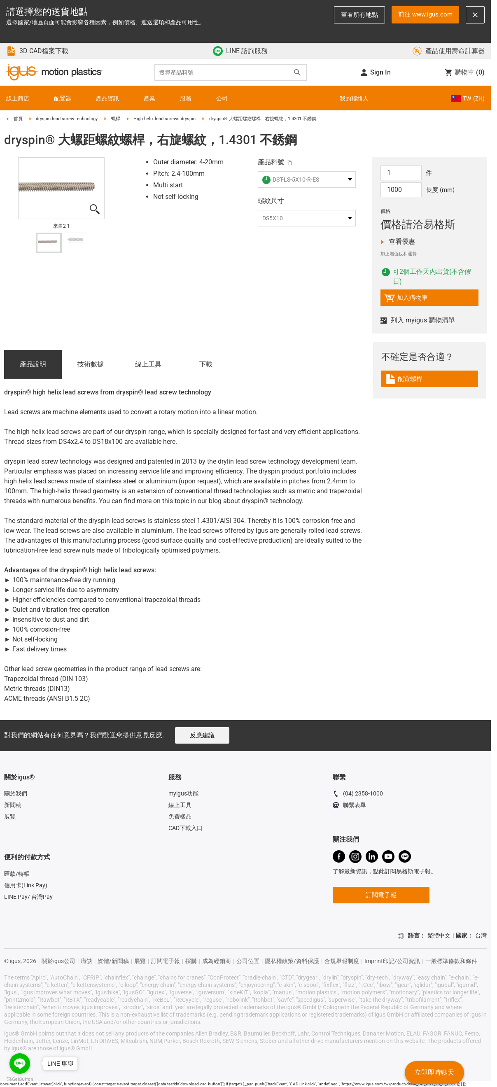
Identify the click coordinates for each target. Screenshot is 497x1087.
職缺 (86, 961)
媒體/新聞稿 (113, 961)
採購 (191, 961)
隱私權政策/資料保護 (292, 961)
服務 (185, 98)
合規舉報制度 (341, 961)
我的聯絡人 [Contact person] (354, 98)
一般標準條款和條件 (451, 961)
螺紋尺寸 (271, 201)
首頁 (18, 118)
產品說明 (33, 364)
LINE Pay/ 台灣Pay (28, 896)
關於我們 (15, 793)
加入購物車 (406, 299)
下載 (205, 364)
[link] (429, 382)
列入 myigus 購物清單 (417, 320)
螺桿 (115, 118)
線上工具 (148, 364)
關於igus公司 (58, 961)
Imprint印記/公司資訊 (392, 961)
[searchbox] (224, 72)
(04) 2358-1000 (358, 794)
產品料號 (271, 162)
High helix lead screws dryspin (164, 118)
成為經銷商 (216, 961)
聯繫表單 (349, 806)
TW (468, 98)
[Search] (297, 72)
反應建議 (202, 735)
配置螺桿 (419, 380)
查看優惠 (411, 242)
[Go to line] (19, 1063)
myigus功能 (183, 793)
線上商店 (17, 98)
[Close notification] (475, 14)
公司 (222, 98)
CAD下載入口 (185, 828)
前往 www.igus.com (425, 14)
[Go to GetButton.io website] (20, 1079)
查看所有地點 (359, 15)
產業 (149, 98)
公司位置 (247, 961)
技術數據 (90, 364)
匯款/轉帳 (17, 873)
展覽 (10, 816)
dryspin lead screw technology (67, 118)
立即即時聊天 (434, 1072)
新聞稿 (12, 805)
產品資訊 (107, 98)
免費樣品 (179, 816)
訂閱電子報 (381, 895)
